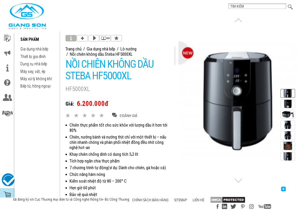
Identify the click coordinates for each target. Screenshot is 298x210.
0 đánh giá (124, 115)
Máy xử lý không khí (36, 79)
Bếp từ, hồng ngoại (35, 86)
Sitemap (180, 200)
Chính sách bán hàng (150, 200)
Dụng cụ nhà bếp (33, 64)
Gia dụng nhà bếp (34, 49)
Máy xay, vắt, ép (32, 71)
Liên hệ (198, 200)
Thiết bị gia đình (33, 57)
